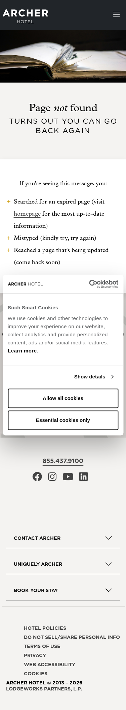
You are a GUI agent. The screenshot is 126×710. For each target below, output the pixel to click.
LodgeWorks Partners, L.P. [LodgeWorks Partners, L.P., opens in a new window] (44, 688)
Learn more (22, 350)
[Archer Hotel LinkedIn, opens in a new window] (83, 479)
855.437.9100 (63, 461)
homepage (27, 213)
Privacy (35, 655)
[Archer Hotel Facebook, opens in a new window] (37, 479)
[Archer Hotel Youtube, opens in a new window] (67, 479)
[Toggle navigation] (117, 15)
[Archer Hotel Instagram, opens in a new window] (52, 479)
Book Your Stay (36, 590)
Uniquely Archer (38, 564)
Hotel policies (45, 628)
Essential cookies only (63, 420)
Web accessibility (49, 664)
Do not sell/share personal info (72, 637)
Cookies (35, 673)
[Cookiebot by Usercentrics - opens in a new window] (89, 284)
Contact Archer (37, 538)
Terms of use (42, 646)
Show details (90, 376)
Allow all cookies (63, 398)
